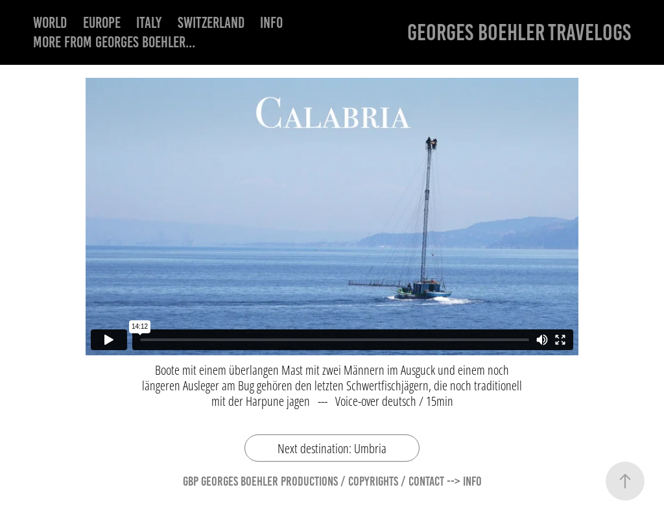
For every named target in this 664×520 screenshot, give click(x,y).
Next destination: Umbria (332, 448)
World (50, 22)
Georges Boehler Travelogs (519, 32)
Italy (148, 22)
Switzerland (211, 22)
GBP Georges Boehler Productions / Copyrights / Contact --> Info (332, 481)
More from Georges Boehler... (114, 42)
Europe (102, 22)
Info (271, 22)
